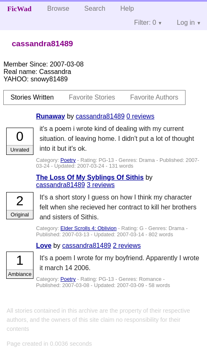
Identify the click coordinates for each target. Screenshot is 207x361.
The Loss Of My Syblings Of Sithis (89, 177)
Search (94, 8)
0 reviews (140, 116)
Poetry (68, 160)
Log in (186, 22)
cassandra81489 (100, 116)
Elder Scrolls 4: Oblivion (88, 228)
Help (127, 8)
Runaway (50, 116)
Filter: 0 (145, 22)
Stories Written (32, 97)
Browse (58, 8)
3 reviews (101, 184)
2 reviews (127, 245)
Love (43, 245)
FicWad (19, 9)
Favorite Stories (92, 97)
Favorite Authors (154, 97)
